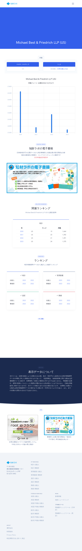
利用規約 (10, 531)
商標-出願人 (35, 485)
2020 (21, 240)
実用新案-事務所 (36, 475)
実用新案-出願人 (36, 471)
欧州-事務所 (35, 514)
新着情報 (58, 496)
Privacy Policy (11, 535)
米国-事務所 (35, 500)
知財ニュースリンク (62, 500)
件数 (41, 58)
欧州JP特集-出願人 (37, 517)
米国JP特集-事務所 (37, 507)
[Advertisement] (41, 25)
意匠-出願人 (35, 478)
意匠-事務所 (35, 482)
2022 (21, 246)
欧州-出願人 (35, 510)
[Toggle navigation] (72, 3)
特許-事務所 (35, 468)
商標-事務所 (35, 489)
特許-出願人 (35, 465)
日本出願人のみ (62, 69)
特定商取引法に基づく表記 (16, 538)
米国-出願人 (35, 496)
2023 (21, 250)
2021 (21, 243)
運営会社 (10, 528)
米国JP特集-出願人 (37, 503)
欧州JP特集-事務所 (37, 520)
